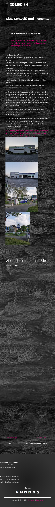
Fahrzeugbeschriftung (18, 40)
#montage (32, 136)
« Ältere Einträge (11, 438)
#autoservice (17, 131)
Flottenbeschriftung (33, 40)
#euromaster (44, 131)
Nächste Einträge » (43, 438)
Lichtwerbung (15, 43)
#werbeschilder (10, 136)
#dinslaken (9, 131)
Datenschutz (39, 500)
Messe (23, 43)
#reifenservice (27, 131)
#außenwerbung (11, 133)
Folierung (44, 40)
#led (38, 133)
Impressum (31, 500)
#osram (43, 133)
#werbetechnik (22, 133)
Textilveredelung (39, 43)
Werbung (27, 46)
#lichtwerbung (32, 133)
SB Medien (35, 33)
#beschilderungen (22, 136)
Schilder (29, 43)
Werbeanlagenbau (17, 46)
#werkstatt (35, 131)
